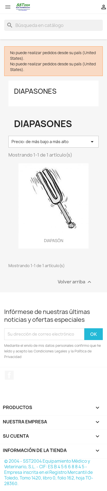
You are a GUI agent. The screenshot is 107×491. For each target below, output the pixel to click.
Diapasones (35, 91)
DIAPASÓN (53, 240)
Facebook (9, 375)
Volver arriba (75, 281)
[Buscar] (53, 25)
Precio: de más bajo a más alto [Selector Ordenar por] (53, 141)
